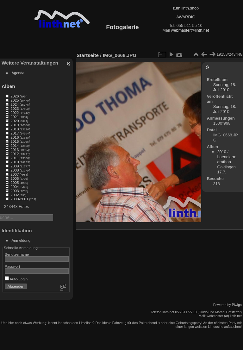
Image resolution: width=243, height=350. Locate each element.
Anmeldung (21, 240)
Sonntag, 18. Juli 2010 (224, 87)
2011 (14, 158)
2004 (14, 186)
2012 (14, 154)
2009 (14, 166)
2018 (14, 129)
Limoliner (86, 323)
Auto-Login (16, 279)
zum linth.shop (186, 8)
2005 (14, 182)
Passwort (12, 266)
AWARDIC (185, 17)
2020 (14, 121)
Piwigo (237, 305)
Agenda (18, 73)
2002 (14, 195)
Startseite (88, 55)
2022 (14, 112)
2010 (14, 162)
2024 (14, 104)
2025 (14, 100)
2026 (14, 96)
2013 (14, 149)
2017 (14, 133)
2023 (14, 108)
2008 (14, 170)
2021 (14, 117)
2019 (14, 125)
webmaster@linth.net (190, 30)
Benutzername (17, 254)
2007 (14, 174)
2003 (14, 191)
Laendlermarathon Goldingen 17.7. (226, 164)
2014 (14, 145)
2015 (14, 141)
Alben (8, 86)
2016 (14, 137)
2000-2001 (19, 199)
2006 (14, 178)
